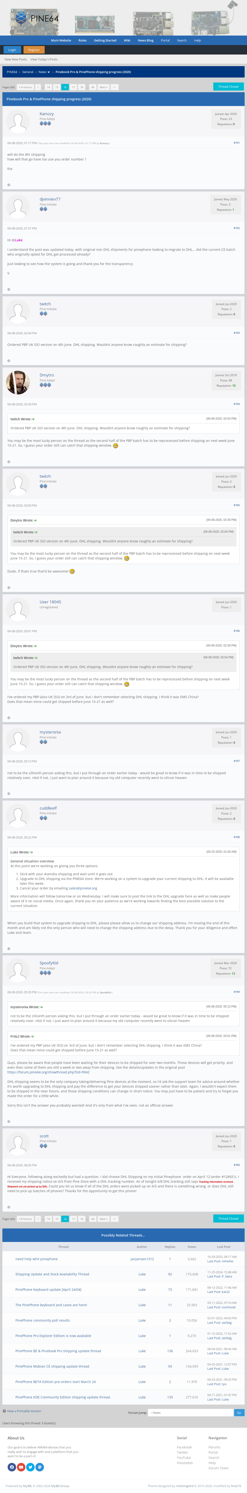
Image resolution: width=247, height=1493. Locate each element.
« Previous (25, 87)
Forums (214, 1447)
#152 (237, 228)
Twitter (182, 1452)
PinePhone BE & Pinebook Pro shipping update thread (58, 1351)
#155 (237, 505)
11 (170, 1305)
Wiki (127, 40)
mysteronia (50, 732)
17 (73, 87)
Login (12, 50)
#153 (237, 332)
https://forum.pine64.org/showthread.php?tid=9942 (48, 1072)
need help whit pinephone (36, 1259)
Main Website (61, 40)
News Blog (145, 40)
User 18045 (50, 602)
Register (34, 50)
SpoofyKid (49, 963)
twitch (45, 304)
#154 (237, 404)
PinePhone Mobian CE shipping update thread (52, 1366)
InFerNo (227, 1261)
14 (48, 87)
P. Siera (227, 1276)
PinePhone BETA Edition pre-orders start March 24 (55, 1381)
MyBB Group (60, 1486)
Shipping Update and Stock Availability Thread (52, 1274)
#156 (237, 630)
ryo (224, 1384)
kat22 (226, 1292)
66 (92, 87)
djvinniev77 (50, 199)
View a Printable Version (24, 1411)
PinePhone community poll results (42, 1320)
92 (170, 1274)
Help (197, 40)
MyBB (27, 1486)
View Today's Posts (44, 59)
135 (170, 1397)
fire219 (236, 1486)
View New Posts (16, 59)
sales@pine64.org (83, 888)
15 (56, 87)
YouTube (184, 1457)
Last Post (213, 1261)
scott (44, 1136)
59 (170, 1366)
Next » (103, 87)
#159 (237, 992)
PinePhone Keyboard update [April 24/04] (48, 1289)
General (27, 72)
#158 (237, 837)
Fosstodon (185, 1463)
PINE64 (12, 72)
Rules (82, 40)
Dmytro (47, 375)
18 (81, 87)
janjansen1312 (142, 1259)
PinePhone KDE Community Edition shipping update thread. (63, 1397)
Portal (165, 40)
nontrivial (228, 1307)
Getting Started (105, 40)
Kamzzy (47, 113)
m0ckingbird (185, 1486)
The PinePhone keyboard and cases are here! (51, 1305)
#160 (237, 1165)
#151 (237, 142)
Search (182, 40)
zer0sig (227, 1322)
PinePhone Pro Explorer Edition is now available (53, 1335)
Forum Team (218, 1468)
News (42, 72)
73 (170, 1289)
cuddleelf (48, 808)
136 (170, 1351)
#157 (237, 761)
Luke (142, 1274)
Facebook (184, 1447)
